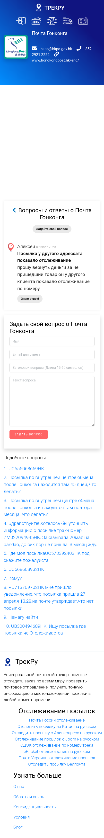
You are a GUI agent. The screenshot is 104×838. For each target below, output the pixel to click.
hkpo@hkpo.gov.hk (51, 41)
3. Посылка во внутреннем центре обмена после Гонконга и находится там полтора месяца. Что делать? (49, 496)
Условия (21, 805)
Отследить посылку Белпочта (57, 752)
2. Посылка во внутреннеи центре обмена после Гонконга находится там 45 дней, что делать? (50, 473)
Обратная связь (28, 785)
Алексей (26, 235)
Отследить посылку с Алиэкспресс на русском (57, 721)
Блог (18, 815)
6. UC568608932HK (24, 558)
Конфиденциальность (34, 795)
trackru (47, 829)
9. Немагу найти (21, 606)
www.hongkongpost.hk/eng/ (72, 49)
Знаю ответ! (30, 287)
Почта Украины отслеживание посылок (56, 746)
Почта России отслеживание (57, 708)
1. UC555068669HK (24, 457)
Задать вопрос (29, 423)
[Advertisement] (52, 126)
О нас (18, 775)
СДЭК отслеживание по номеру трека (57, 734)
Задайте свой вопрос (52, 218)
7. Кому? (13, 567)
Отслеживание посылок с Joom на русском (57, 727)
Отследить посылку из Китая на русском (56, 715)
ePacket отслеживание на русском (57, 740)
